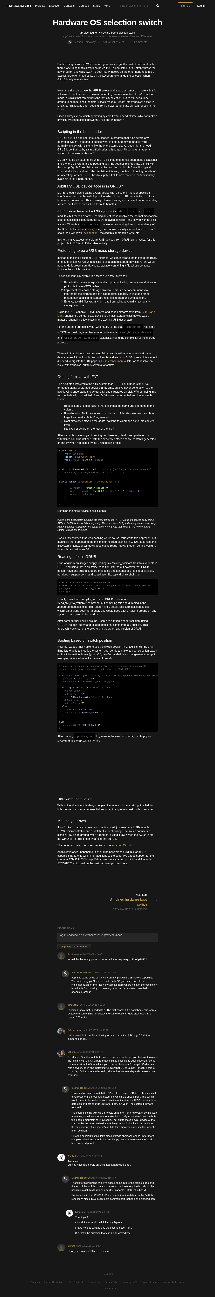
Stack (96, 5)
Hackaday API (130, 1282)
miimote (71, 1246)
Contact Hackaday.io (54, 1282)
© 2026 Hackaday (107, 1288)
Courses (84, 5)
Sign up (185, 5)
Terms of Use (94, 1282)
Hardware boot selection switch (117, 32)
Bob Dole (72, 1052)
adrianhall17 (74, 1005)
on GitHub (125, 845)
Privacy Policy (112, 1282)
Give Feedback (75, 1282)
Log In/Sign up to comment (74, 946)
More (110, 6)
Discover (54, 5)
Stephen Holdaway (82, 42)
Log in (201, 5)
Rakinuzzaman (75, 1030)
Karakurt (72, 1156)
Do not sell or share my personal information (162, 1282)
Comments (138, 42)
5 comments (141, 908)
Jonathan (72, 954)
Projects (40, 5)
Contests (69, 5)
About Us (35, 1282)
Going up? (107, 1274)
